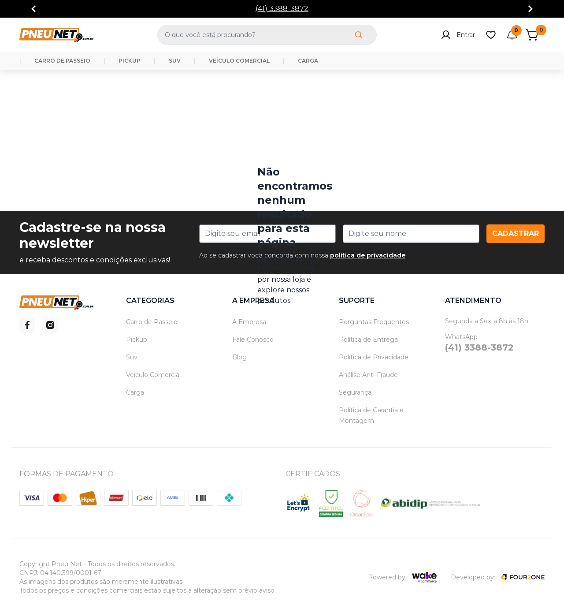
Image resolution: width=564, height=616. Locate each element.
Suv (131, 357)
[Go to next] (530, 9)
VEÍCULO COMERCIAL (239, 60)
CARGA (308, 60)
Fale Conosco (253, 339)
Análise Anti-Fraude (368, 375)
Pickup (136, 339)
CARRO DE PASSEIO (62, 60)
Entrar (458, 35)
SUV (175, 60)
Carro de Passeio (152, 322)
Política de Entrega (368, 339)
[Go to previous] (33, 9)
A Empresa (249, 322)
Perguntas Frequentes (374, 322)
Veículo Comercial (153, 375)
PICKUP (130, 60)
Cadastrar (515, 233)
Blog (239, 357)
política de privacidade (367, 255)
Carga (135, 392)
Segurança (355, 392)
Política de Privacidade (373, 357)
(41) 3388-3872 (282, 8)
